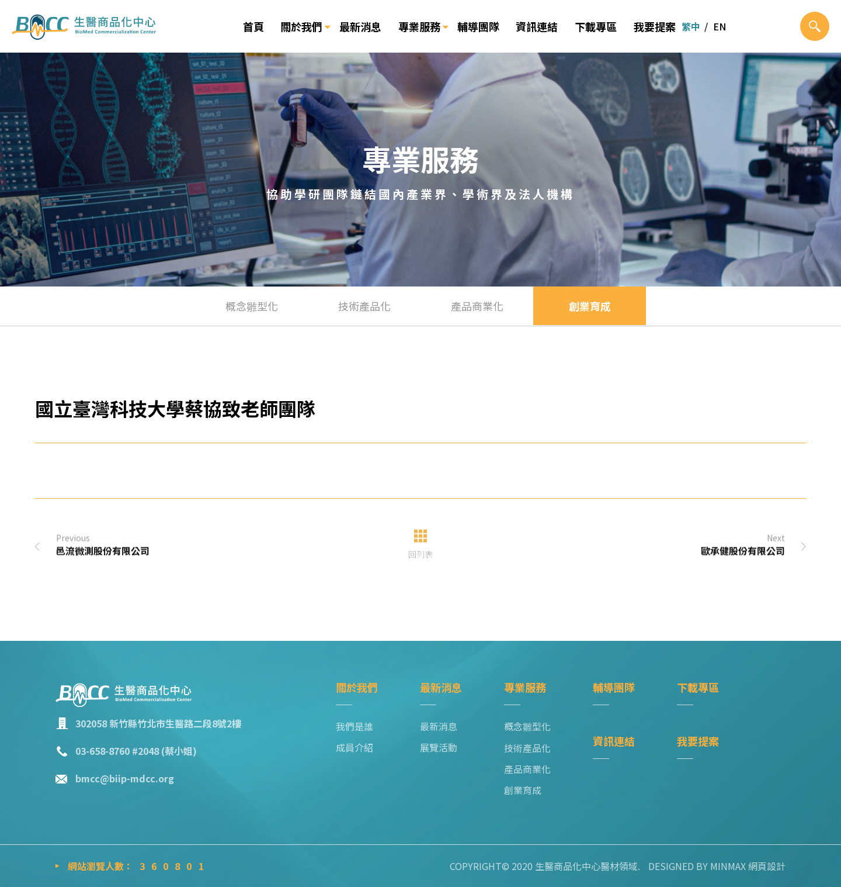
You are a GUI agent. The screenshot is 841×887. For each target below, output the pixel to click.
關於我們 (301, 26)
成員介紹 (354, 747)
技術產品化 (364, 305)
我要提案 (655, 26)
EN (719, 26)
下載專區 (596, 26)
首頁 (253, 26)
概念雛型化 (251, 305)
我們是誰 (354, 726)
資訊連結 (537, 26)
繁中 (691, 26)
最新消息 (360, 26)
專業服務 (419, 26)
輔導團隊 (478, 26)
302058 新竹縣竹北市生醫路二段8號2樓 (158, 723)
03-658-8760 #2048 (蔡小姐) (136, 751)
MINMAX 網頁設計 (748, 866)
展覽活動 (438, 747)
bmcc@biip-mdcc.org (124, 778)
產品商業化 (477, 305)
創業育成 (590, 305)
